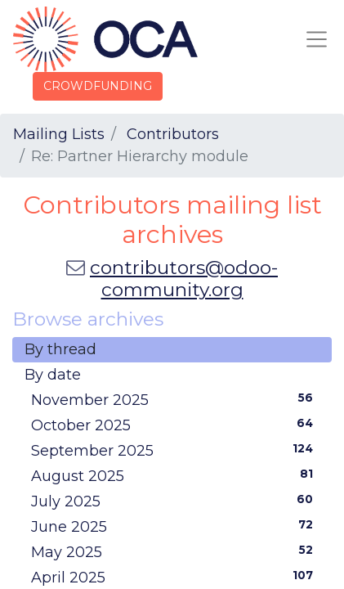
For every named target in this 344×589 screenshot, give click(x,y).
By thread (60, 349)
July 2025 (175, 500)
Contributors (173, 134)
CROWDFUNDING (97, 86)
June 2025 (175, 526)
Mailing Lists (59, 134)
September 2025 (175, 450)
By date (53, 375)
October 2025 (175, 424)
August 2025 (175, 475)
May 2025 (175, 551)
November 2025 (175, 399)
